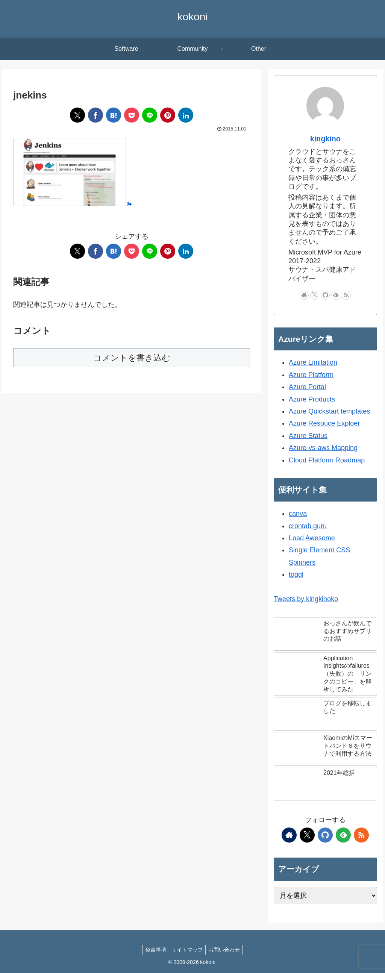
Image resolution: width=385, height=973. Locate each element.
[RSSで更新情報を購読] (346, 295)
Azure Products (312, 399)
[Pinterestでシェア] (167, 115)
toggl (296, 574)
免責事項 (153, 950)
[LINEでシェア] (149, 115)
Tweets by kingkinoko (306, 599)
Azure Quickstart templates (329, 411)
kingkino (325, 139)
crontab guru (308, 526)
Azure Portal (307, 387)
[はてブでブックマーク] (113, 115)
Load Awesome (312, 538)
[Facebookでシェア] (95, 115)
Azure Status (308, 436)
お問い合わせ (227, 950)
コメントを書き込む (131, 357)
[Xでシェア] (77, 115)
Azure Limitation (313, 362)
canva (298, 513)
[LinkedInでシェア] (185, 115)
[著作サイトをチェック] (304, 295)
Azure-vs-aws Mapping (323, 448)
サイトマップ (187, 950)
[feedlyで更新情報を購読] (335, 295)
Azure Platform (311, 375)
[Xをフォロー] (314, 295)
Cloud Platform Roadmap (327, 460)
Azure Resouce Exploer (324, 423)
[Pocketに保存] (131, 115)
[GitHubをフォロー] (325, 295)
